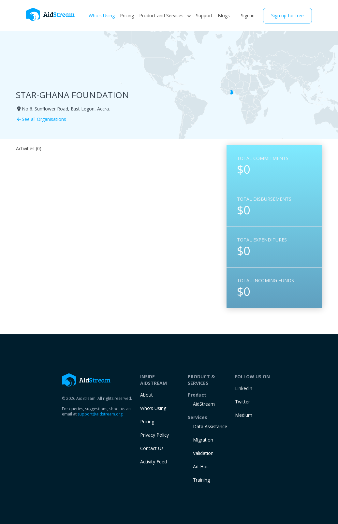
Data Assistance (210, 426)
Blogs (224, 15)
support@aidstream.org (100, 414)
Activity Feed (153, 461)
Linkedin (243, 388)
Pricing (127, 15)
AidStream (204, 404)
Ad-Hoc (201, 466)
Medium (243, 415)
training (201, 480)
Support (204, 15)
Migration (203, 440)
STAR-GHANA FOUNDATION (72, 95)
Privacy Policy (154, 435)
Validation (203, 453)
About (146, 395)
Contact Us (152, 448)
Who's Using (102, 15)
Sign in (248, 15)
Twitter (242, 402)
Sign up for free (287, 15)
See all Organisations (41, 119)
